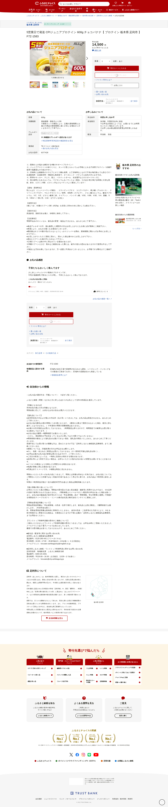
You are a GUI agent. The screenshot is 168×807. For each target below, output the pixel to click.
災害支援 (107, 761)
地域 (50, 10)
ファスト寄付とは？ (104, 80)
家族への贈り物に (121, 682)
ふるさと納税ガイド (45, 715)
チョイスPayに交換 (121, 677)
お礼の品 (35, 10)
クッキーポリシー (103, 799)
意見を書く (123, 715)
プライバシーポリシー (87, 799)
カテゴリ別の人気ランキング (37, 668)
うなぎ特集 (89, 668)
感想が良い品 (32, 681)
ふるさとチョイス (44, 761)
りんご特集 (89, 675)
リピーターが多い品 (34, 675)
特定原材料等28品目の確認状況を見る (58, 141)
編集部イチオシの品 (63, 668)
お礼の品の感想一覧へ (102, 299)
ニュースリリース (50, 799)
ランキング (62, 10)
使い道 (98, 10)
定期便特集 (103, 681)
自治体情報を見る (54, 618)
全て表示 (134, 101)
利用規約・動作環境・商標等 (122, 799)
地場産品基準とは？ (60, 375)
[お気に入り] (162, 802)
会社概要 (38, 799)
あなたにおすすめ (76, 10)
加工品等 (39, 353)
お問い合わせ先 (102, 94)
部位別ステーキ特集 (90, 681)
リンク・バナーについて (67, 799)
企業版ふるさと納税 (125, 761)
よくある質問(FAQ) (84, 715)
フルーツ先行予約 (62, 681)
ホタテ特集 (103, 675)
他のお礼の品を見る (50, 148)
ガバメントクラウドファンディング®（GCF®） (77, 761)
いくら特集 (103, 668)
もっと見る (136, 228)
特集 (87, 10)
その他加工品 (51, 353)
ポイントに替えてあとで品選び (125, 672)
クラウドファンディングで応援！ (125, 667)
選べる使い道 (101, 92)
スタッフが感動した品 (64, 675)
